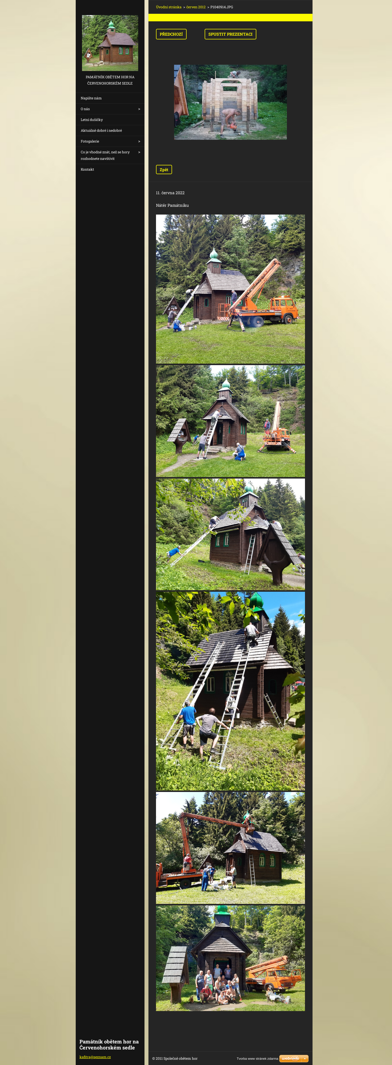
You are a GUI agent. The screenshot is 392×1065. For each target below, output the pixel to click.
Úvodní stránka (169, 7)
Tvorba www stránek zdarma (257, 1058)
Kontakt (87, 169)
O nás (85, 108)
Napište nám (91, 98)
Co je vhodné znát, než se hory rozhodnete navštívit (105, 155)
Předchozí (171, 34)
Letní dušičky (92, 119)
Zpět (164, 169)
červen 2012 (196, 7)
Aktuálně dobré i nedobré (101, 130)
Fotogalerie (90, 141)
